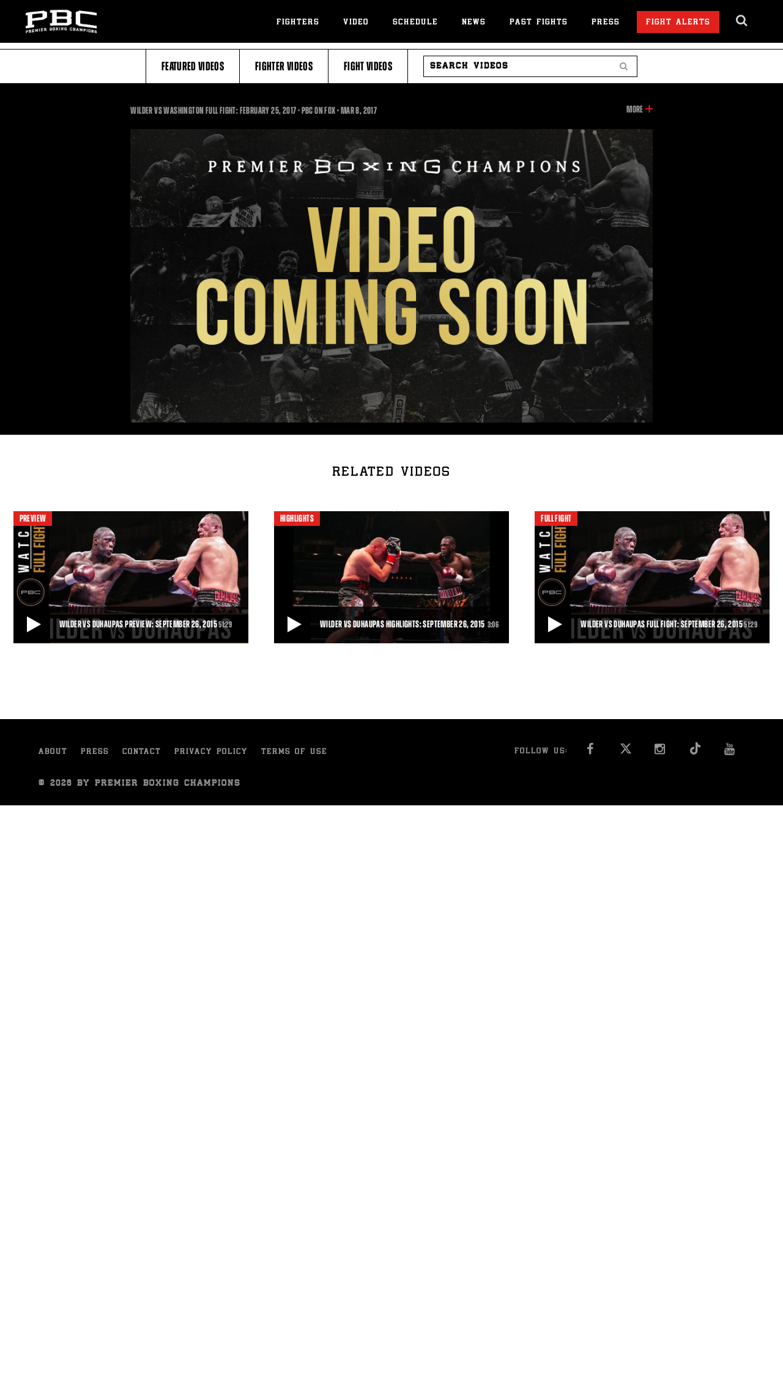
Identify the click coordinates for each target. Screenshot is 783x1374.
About (53, 752)
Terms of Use (294, 752)
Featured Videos (192, 66)
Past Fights (539, 23)
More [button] (634, 109)
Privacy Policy (211, 752)
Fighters (297, 23)
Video (356, 23)
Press (606, 23)
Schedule (415, 23)
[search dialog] (742, 21)
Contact (141, 752)
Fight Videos (368, 66)
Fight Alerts (678, 23)
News (474, 23)
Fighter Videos (284, 66)
